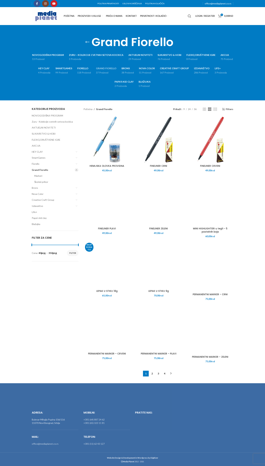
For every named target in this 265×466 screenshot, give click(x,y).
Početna (87, 109)
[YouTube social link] (54, 3)
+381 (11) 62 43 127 (94, 443)
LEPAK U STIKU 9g (158, 291)
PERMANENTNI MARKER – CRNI (209, 294)
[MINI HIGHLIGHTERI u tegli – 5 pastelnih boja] (210, 202)
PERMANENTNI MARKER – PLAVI (158, 353)
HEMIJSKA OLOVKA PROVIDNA (106, 166)
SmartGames (38, 157)
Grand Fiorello (40, 169)
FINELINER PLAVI (107, 228)
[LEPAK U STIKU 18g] (106, 265)
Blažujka (36, 224)
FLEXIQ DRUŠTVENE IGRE (46, 139)
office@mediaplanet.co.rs (218, 3)
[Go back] (87, 42)
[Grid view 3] (209, 109)
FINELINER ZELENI (158, 228)
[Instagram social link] (45, 3)
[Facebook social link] (37, 3)
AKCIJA (36, 145)
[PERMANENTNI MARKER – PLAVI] (158, 327)
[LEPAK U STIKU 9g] (158, 265)
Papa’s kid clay (39, 217)
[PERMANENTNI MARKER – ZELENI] (210, 330)
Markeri (38, 175)
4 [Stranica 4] (164, 372)
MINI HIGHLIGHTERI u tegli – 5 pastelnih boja (209, 230)
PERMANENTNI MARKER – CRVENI (107, 353)
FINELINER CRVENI (210, 166)
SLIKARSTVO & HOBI (44, 133)
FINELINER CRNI (158, 166)
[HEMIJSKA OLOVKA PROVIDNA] (106, 139)
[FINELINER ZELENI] (158, 202)
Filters (229, 109)
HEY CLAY (37, 151)
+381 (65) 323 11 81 (94, 422)
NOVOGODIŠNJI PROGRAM (47, 115)
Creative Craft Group (43, 199)
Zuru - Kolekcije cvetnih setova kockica (52, 121)
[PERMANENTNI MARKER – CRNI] (210, 268)
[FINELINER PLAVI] (106, 202)
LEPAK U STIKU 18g (106, 291)
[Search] (189, 16)
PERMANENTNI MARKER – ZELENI (210, 357)
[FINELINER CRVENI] (210, 139)
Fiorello (35, 163)
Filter (72, 253)
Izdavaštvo (37, 205)
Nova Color (37, 193)
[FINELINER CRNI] (158, 139)
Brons (35, 187)
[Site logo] (46, 15)
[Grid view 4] (215, 109)
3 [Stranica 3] (158, 372)
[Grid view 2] (204, 109)
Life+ (34, 212)
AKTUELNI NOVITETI (44, 127)
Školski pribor (41, 181)
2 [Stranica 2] (152, 372)
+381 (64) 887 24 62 (94, 418)
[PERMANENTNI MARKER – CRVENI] (106, 327)
